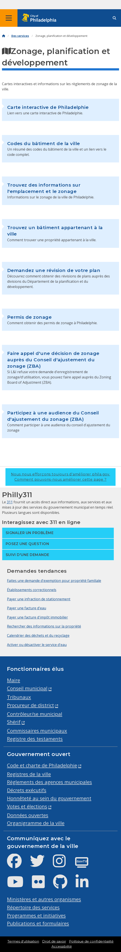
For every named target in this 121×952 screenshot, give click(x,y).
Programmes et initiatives (36, 915)
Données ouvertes (27, 815)
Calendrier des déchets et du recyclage (38, 635)
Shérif (14, 721)
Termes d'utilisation (23, 941)
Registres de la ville (29, 774)
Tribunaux (19, 697)
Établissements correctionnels (31, 589)
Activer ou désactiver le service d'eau (37, 644)
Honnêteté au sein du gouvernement (49, 798)
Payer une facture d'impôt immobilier (37, 617)
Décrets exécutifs (26, 790)
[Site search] (114, 18)
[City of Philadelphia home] (40, 18)
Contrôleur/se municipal (34, 714)
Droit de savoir (54, 941)
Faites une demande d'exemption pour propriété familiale (54, 580)
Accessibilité (62, 946)
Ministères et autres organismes (44, 899)
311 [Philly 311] (10, 502)
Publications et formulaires (38, 923)
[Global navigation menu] (8, 18)
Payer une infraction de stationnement (38, 599)
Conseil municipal (27, 688)
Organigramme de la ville (35, 823)
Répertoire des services (33, 907)
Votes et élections (27, 806)
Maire (13, 680)
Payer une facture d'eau (26, 608)
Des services (20, 36)
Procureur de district (30, 705)
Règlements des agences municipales (49, 782)
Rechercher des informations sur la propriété (44, 626)
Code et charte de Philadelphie (42, 765)
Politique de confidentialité (91, 941)
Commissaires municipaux (37, 730)
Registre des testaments (35, 738)
